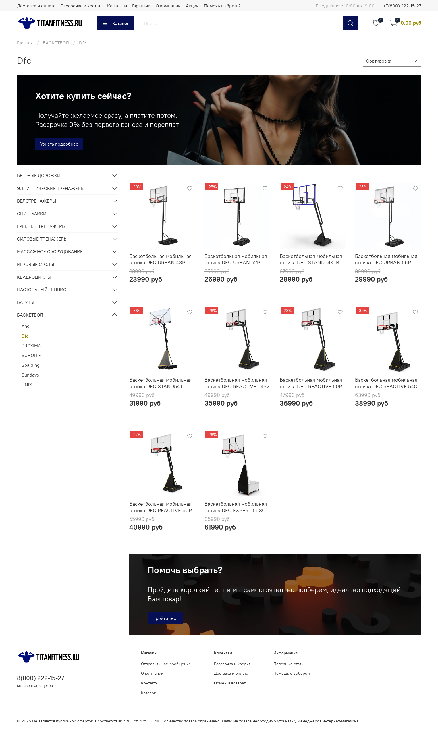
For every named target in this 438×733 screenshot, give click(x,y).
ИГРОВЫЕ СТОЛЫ (35, 264)
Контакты (117, 6)
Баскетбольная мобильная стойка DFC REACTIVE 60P (160, 507)
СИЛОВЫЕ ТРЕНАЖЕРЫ (42, 239)
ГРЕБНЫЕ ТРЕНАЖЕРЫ (41, 226)
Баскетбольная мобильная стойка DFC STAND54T (160, 383)
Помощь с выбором (291, 673)
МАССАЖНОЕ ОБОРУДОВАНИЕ (50, 251)
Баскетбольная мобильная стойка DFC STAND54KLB (311, 259)
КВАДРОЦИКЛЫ (34, 277)
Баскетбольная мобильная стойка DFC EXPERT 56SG (235, 507)
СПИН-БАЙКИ (31, 213)
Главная (25, 43)
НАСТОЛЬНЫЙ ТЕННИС (41, 289)
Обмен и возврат (230, 683)
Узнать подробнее (59, 144)
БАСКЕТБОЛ (56, 43)
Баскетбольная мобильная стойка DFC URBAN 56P (386, 259)
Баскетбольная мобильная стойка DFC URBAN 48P (160, 259)
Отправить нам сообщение (166, 663)
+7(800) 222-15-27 (402, 6)
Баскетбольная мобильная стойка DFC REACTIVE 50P (311, 383)
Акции (192, 6)
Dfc (25, 336)
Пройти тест (165, 618)
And (26, 326)
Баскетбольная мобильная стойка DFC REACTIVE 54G (386, 383)
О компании (168, 6)
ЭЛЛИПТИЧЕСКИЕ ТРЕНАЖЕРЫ (50, 188)
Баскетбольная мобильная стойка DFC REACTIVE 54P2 (236, 383)
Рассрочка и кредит (81, 6)
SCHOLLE (31, 355)
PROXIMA (31, 345)
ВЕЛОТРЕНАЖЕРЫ (36, 201)
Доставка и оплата (36, 6)
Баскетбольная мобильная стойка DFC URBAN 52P (235, 259)
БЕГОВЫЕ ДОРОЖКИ (38, 175)
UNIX (27, 384)
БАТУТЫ (25, 302)
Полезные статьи (289, 663)
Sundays (30, 375)
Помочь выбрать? (222, 6)
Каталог (115, 23)
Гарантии (141, 6)
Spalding (31, 365)
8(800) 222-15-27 (40, 678)
